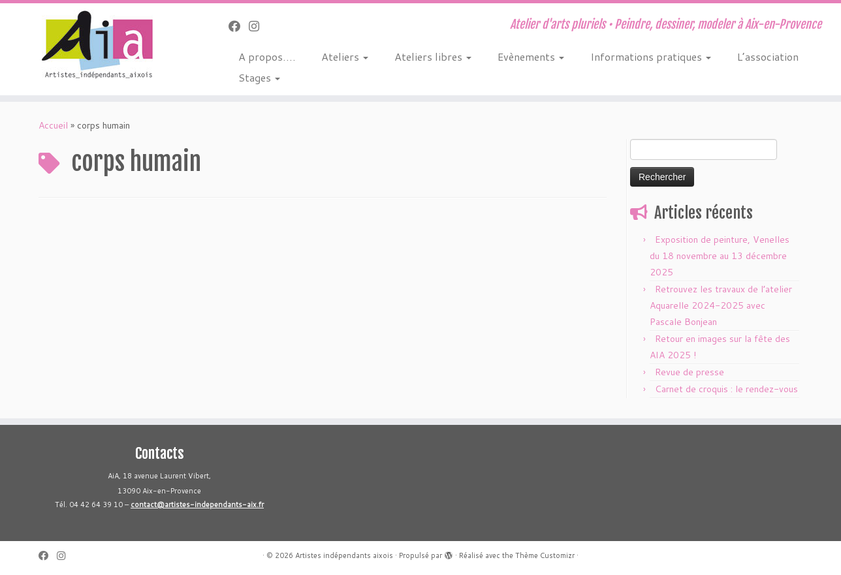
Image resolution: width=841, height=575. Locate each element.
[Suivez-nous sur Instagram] (258, 26)
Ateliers (344, 56)
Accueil (53, 125)
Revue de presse (689, 372)
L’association (768, 56)
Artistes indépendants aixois (344, 555)
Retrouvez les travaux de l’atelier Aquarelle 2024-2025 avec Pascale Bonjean (721, 305)
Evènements (531, 56)
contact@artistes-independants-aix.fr (197, 504)
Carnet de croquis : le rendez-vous (726, 389)
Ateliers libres (432, 56)
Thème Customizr (545, 555)
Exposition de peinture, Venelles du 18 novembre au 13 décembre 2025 (719, 256)
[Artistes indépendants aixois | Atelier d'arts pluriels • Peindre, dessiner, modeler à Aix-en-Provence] (97, 45)
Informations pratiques (650, 56)
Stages (259, 77)
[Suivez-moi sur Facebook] (239, 26)
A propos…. (266, 56)
